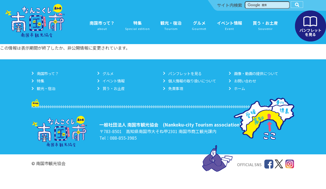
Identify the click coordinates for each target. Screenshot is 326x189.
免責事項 (175, 88)
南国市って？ (48, 73)
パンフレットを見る (310, 25)
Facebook (268, 164)
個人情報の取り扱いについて (192, 80)
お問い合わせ (245, 80)
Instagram (289, 164)
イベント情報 (114, 80)
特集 (40, 80)
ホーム (239, 88)
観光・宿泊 (46, 88)
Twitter (279, 164)
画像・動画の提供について (256, 73)
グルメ (108, 73)
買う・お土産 (114, 88)
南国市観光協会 (35, 21)
